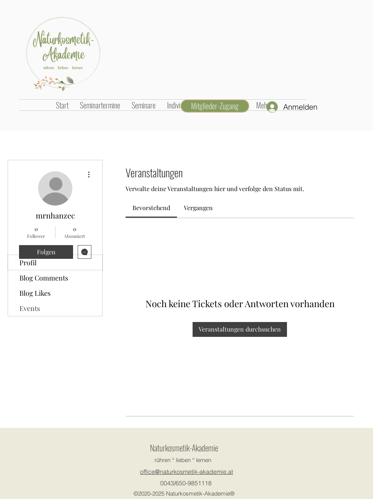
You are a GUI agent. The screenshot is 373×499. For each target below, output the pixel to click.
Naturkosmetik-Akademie (184, 448)
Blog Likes (35, 293)
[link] (151, 208)
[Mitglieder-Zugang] (214, 106)
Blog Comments (43, 277)
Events (29, 308)
